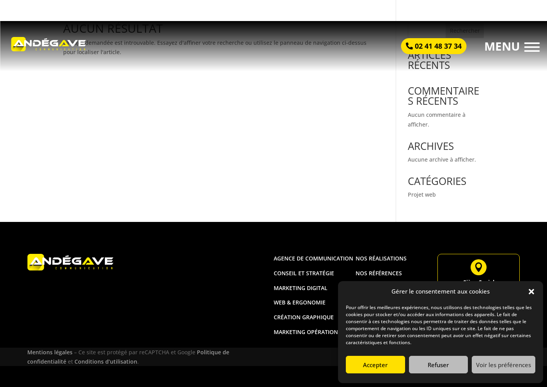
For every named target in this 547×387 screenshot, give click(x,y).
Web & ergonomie (300, 302)
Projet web (422, 194)
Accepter (375, 365)
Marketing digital (300, 288)
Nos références (379, 273)
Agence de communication (313, 258)
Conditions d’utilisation (105, 361)
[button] (531, 292)
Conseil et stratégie (304, 273)
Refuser (438, 365)
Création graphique (304, 317)
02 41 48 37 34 (438, 46)
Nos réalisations (381, 258)
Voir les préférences (503, 365)
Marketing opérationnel (311, 332)
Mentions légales (50, 352)
